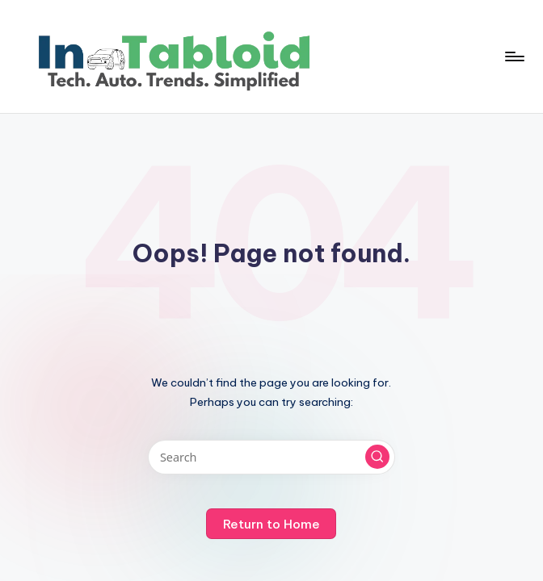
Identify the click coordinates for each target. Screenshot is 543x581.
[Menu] (513, 56)
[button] (377, 457)
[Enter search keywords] (271, 457)
